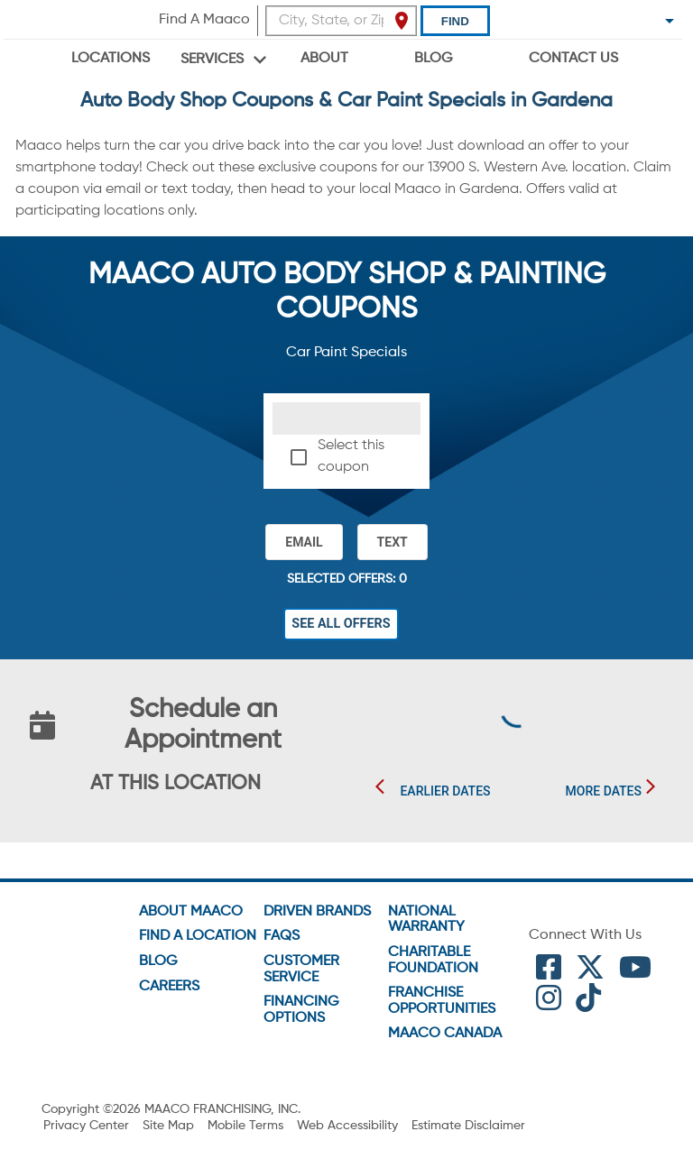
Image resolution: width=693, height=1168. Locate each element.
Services (212, 59)
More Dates (604, 792)
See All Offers (341, 624)
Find (455, 21)
